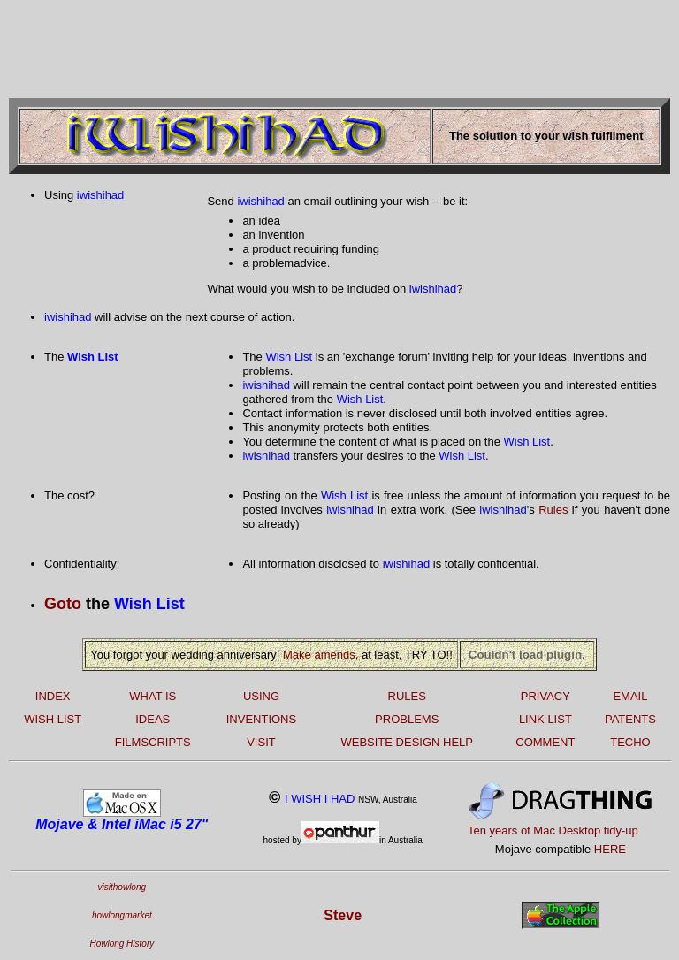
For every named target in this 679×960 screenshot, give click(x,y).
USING (261, 696)
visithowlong (122, 887)
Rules (553, 509)
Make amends (319, 654)
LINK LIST (545, 719)
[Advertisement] (330, 47)
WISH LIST (52, 719)
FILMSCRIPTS (153, 742)
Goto (62, 604)
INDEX (53, 696)
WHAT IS (152, 696)
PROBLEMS (407, 719)
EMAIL (630, 696)
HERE (610, 849)
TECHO (630, 742)
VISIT (261, 742)
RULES (407, 696)
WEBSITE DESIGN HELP (406, 742)
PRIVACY (545, 696)
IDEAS (152, 719)
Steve (343, 915)
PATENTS (630, 719)
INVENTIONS (261, 719)
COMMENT (545, 742)
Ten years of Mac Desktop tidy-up (553, 830)
